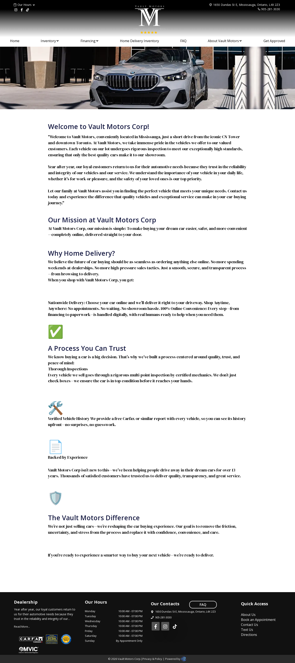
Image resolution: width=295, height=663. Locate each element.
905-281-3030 (270, 9)
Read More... (22, 626)
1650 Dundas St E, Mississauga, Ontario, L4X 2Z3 (246, 5)
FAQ (203, 604)
